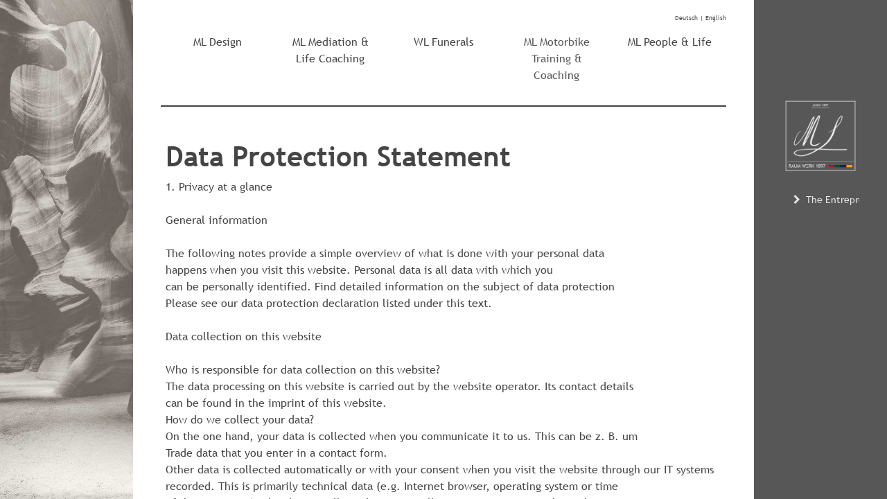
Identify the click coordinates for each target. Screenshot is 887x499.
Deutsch (686, 18)
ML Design (217, 42)
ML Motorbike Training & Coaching (557, 58)
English (715, 18)
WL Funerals (443, 42)
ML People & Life (670, 42)
